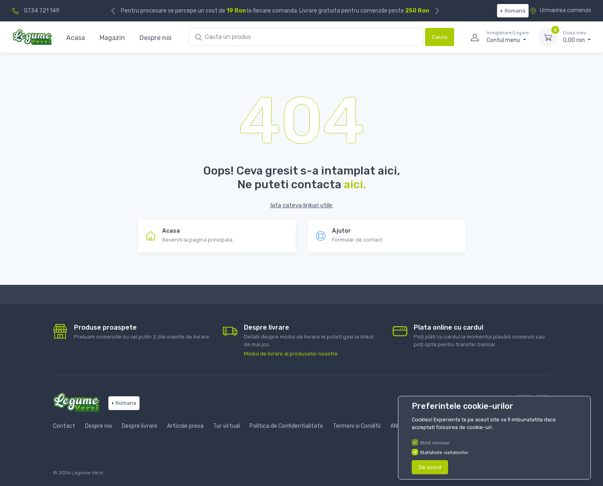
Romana (514, 11)
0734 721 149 (41, 10)
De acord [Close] (430, 467)
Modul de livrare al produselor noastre (291, 354)
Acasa (75, 38)
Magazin (112, 38)
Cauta (439, 37)
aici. (355, 184)
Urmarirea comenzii (560, 10)
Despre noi (155, 38)
